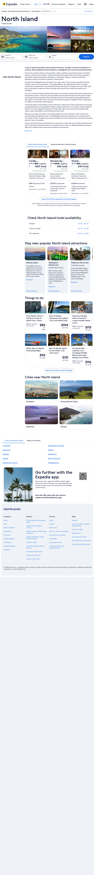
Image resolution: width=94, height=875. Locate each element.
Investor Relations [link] (9, 539)
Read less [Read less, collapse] (29, 280)
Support (71, 4)
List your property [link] (9, 528)
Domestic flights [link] (31, 542)
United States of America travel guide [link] (36, 521)
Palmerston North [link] (10, 462)
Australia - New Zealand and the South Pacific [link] (15, 11)
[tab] (37, 144)
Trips (79, 4)
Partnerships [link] (7, 531)
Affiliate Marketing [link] (9, 546)
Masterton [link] (52, 454)
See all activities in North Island (58, 370)
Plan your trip (88, 11)
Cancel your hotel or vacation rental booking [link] (81, 525)
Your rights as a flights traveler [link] (81, 544)
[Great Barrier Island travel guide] (76, 392)
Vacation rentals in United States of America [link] (36, 532)
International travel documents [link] (81, 540)
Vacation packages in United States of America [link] (35, 538)
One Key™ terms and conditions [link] (59, 531)
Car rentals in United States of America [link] (35, 547)
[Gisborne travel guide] (41, 417)
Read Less (28, 131)
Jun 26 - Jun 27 (83, 224)
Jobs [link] (5, 524)
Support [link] (74, 520)
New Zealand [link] (36, 11)
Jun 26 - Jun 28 (83, 233)
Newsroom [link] (7, 535)
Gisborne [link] (7, 450)
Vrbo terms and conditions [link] (57, 535)
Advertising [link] (7, 542)
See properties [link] (31, 291)
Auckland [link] (6, 445)
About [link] (6, 520)
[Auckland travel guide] (41, 392)
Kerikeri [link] (6, 454)
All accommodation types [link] (34, 551)
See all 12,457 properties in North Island (59, 199)
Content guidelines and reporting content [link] (56, 547)
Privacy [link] (51, 520)
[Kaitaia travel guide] (76, 417)
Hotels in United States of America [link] (34, 527)
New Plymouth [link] (54, 458)
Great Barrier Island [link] (56, 445)
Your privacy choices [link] (55, 542)
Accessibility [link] (53, 539)
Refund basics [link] (76, 533)
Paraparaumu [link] (53, 462)
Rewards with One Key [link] (33, 555)
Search (86, 57)
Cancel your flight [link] (77, 529)
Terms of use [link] (53, 528)
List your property (58, 4)
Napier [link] (5, 458)
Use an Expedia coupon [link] (79, 537)
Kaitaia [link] (50, 450)
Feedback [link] (7, 550)
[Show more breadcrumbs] (52, 11)
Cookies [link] (51, 524)
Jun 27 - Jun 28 (83, 228)
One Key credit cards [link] (32, 559)
